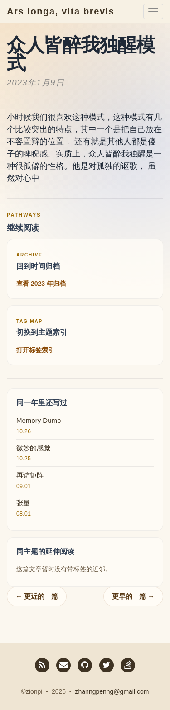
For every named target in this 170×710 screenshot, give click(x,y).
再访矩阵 (30, 475)
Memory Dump (38, 420)
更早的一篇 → (133, 596)
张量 (23, 502)
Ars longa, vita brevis (61, 11)
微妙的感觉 (33, 448)
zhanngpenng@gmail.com (112, 691)
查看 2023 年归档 (41, 283)
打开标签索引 (35, 350)
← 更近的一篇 (36, 596)
